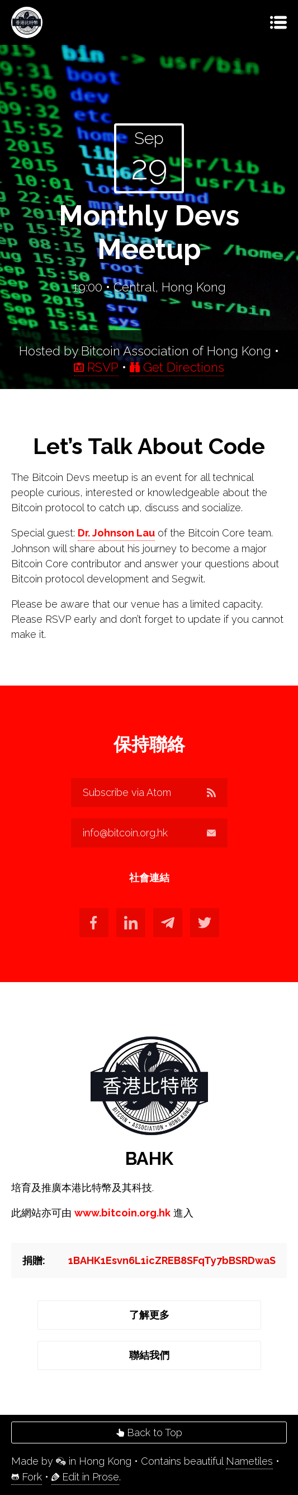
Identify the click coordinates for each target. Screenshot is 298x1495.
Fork (26, 1477)
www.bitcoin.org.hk (122, 1213)
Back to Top (149, 1432)
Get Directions (177, 367)
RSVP (96, 367)
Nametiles (249, 1461)
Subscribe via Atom (149, 792)
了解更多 (149, 1315)
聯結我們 (149, 1355)
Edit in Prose (85, 1477)
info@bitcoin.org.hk (149, 833)
